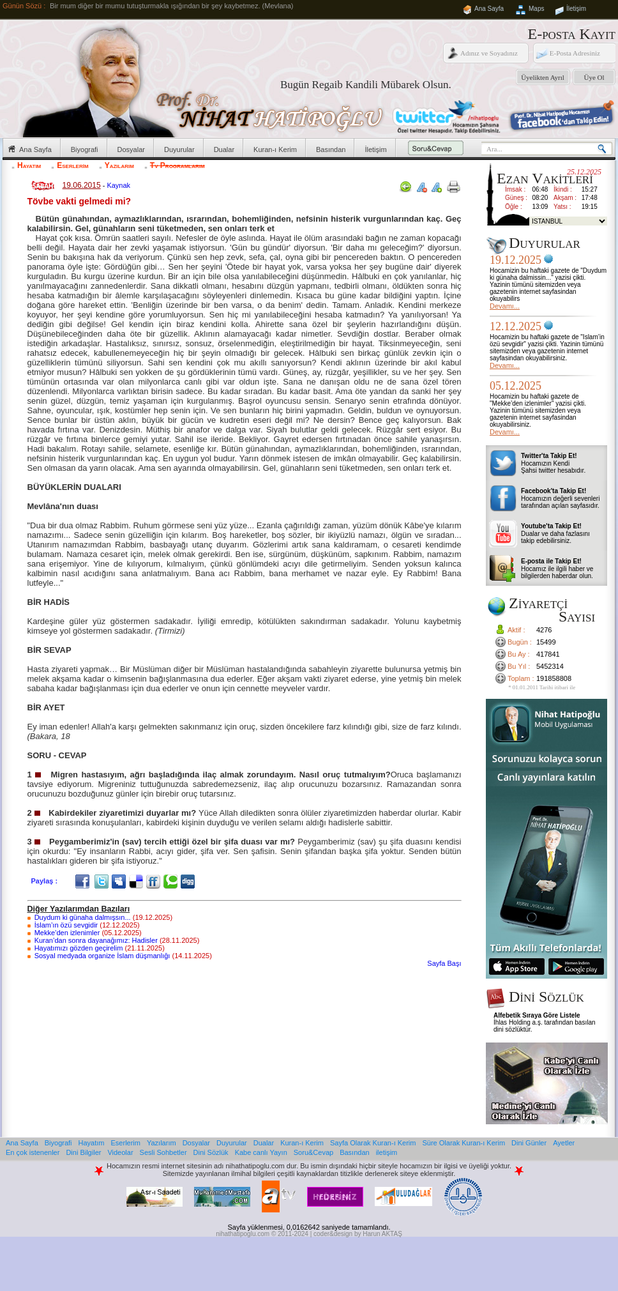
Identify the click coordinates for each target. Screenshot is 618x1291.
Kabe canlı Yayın (261, 1152)
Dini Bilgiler (83, 1152)
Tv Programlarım (177, 165)
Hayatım (29, 165)
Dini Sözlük (211, 1152)
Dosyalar (131, 149)
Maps (536, 8)
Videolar (120, 1152)
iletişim (387, 1152)
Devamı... (505, 306)
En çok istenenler (32, 1152)
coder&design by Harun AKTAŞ (357, 1233)
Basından (330, 149)
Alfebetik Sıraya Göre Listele (537, 1015)
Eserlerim (72, 165)
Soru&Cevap (313, 1152)
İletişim (576, 8)
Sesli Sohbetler (163, 1152)
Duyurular (179, 149)
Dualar (224, 149)
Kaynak (118, 185)
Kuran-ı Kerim (275, 149)
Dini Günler (528, 1143)
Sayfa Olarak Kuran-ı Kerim (373, 1143)
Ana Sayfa (489, 8)
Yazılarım (119, 165)
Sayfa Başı (444, 963)
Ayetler (564, 1143)
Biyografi (84, 149)
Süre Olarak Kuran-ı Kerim (463, 1143)
